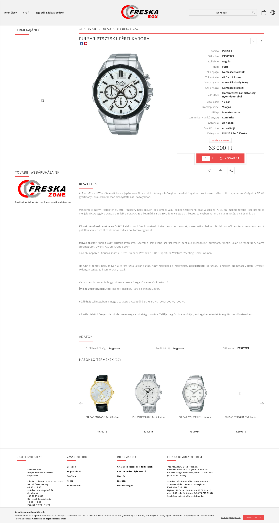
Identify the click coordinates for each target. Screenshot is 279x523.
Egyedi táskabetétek (50, 12)
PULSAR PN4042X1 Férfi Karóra (102, 417)
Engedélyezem (254, 517)
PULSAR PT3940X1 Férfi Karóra (241, 417)
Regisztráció (74, 471)
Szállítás (122, 480)
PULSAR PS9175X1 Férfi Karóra (195, 417)
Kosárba (232, 158)
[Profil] (26, 12)
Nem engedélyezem (231, 517)
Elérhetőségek (125, 485)
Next (261, 403)
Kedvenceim (74, 485)
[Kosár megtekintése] (263, 12)
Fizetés (121, 476)
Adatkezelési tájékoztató (131, 471)
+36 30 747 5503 (54, 481)
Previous (81, 403)
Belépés (71, 466)
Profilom (72, 476)
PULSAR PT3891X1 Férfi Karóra (148, 417)
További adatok (220, 140)
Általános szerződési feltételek (135, 466)
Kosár (70, 480)
